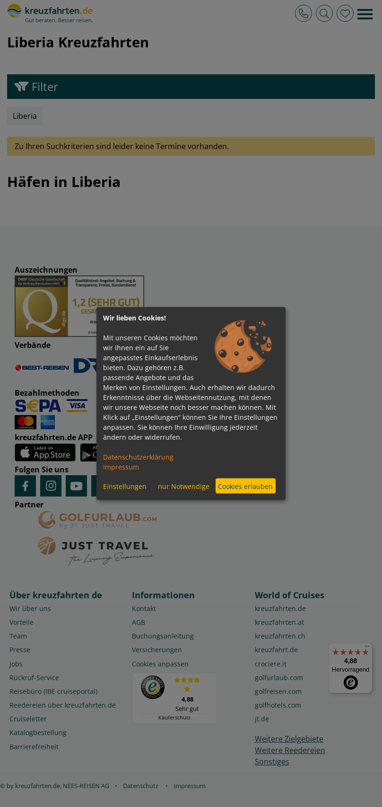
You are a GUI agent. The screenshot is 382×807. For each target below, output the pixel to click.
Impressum (121, 466)
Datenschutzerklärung (138, 456)
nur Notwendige (183, 485)
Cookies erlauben (245, 485)
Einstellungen (125, 485)
